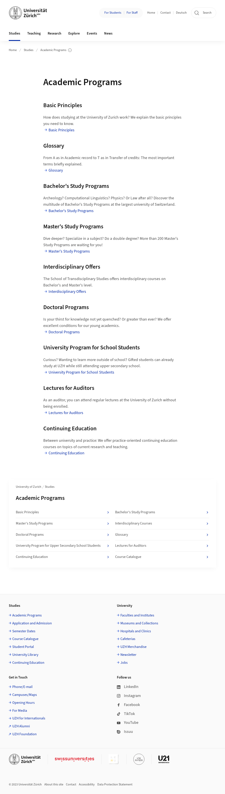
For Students (112, 13)
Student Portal (23, 646)
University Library (25, 654)
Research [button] (54, 33)
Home (151, 13)
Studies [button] (14, 33)
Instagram (129, 696)
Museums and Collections (139, 623)
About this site (53, 784)
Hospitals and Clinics (135, 631)
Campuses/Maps (24, 694)
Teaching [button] (34, 33)
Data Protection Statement (114, 784)
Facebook (128, 705)
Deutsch (181, 13)
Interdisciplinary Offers (67, 291)
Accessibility (87, 784)
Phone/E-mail (22, 686)
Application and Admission (32, 623)
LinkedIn (127, 686)
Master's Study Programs (69, 251)
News (108, 33)
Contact (165, 13)
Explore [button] (74, 33)
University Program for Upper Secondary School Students (63, 546)
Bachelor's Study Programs (71, 211)
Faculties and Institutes (137, 615)
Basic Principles (61, 130)
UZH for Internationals (28, 718)
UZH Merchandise (133, 646)
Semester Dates (23, 631)
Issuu (125, 731)
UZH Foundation (24, 734)
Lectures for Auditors (66, 413)
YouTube (127, 722)
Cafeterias (127, 638)
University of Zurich (28, 487)
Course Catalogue (162, 557)
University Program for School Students (81, 372)
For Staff (132, 13)
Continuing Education (66, 453)
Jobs (124, 662)
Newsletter (128, 654)
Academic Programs (56, 50)
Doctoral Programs (64, 332)
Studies (28, 50)
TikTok (126, 714)
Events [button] (92, 33)
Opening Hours (23, 702)
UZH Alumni (21, 726)
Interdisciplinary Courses (162, 523)
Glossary (56, 170)
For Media (19, 710)
